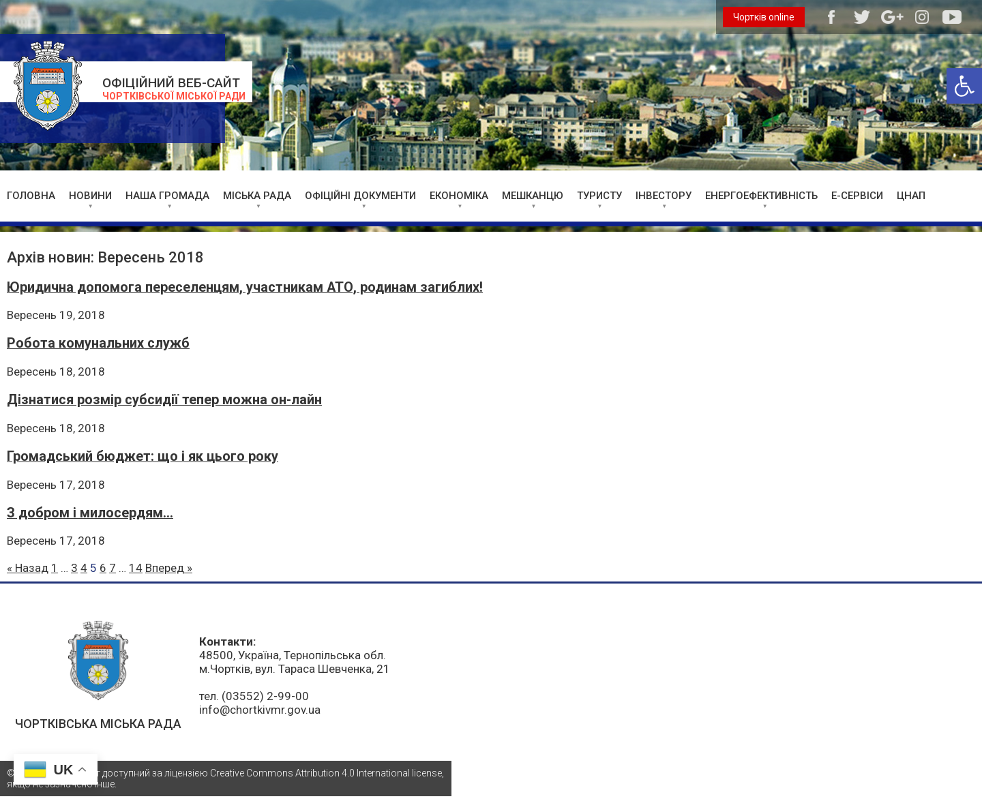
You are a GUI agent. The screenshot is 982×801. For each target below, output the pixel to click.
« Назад (27, 568)
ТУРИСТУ (599, 196)
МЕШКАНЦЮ (532, 196)
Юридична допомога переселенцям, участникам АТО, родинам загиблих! (245, 287)
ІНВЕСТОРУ (663, 196)
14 (136, 568)
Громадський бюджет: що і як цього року (142, 456)
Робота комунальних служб (98, 343)
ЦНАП (911, 196)
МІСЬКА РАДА (257, 196)
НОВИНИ (90, 196)
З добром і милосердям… (90, 513)
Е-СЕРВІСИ (857, 196)
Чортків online (763, 17)
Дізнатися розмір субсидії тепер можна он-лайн (164, 400)
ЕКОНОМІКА (459, 196)
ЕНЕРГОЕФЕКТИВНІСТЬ (761, 196)
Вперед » (168, 568)
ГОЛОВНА (31, 196)
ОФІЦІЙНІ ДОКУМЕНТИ (360, 196)
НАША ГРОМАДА (167, 196)
